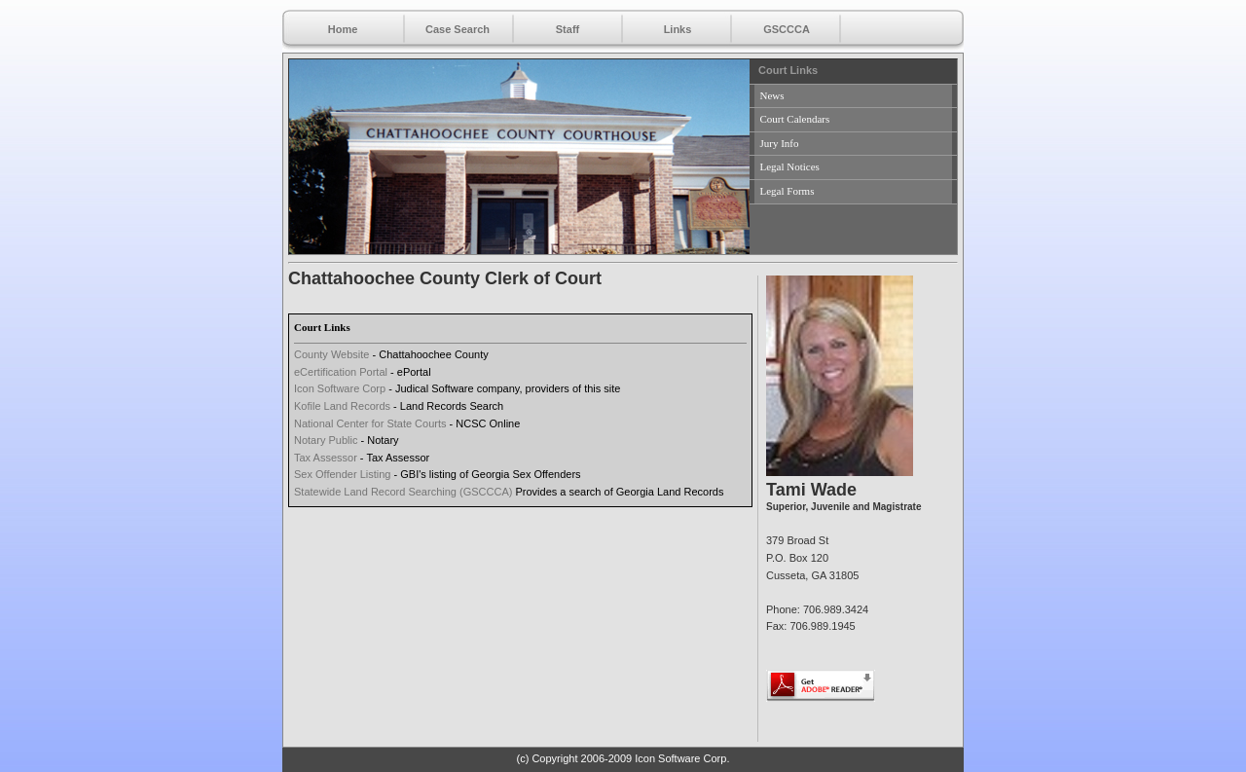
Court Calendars (795, 119)
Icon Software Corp (339, 388)
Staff (567, 29)
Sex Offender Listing (342, 474)
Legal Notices (790, 166)
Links (678, 29)
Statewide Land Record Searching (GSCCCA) (403, 491)
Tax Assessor (325, 457)
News (772, 95)
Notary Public (325, 440)
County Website (331, 354)
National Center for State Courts (370, 423)
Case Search (457, 29)
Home (343, 29)
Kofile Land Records (342, 406)
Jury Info (779, 143)
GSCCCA (786, 29)
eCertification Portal (340, 372)
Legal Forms (787, 191)
